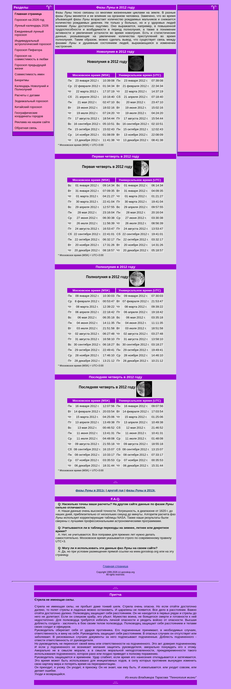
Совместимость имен (29, 74)
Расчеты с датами (27, 95)
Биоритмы (22, 80)
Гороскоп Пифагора (28, 50)
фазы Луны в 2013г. (140, 490)
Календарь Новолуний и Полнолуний (32, 87)
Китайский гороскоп (28, 107)
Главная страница (115, 566)
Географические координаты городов (29, 114)
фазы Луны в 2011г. (90, 490)
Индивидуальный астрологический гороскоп (33, 42)
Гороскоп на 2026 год (29, 19)
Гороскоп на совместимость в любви (31, 57)
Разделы (21, 7)
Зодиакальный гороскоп (31, 101)
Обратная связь (26, 128)
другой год (115, 490)
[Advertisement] (198, 82)
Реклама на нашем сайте (32, 122)
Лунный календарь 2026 (32, 25)
